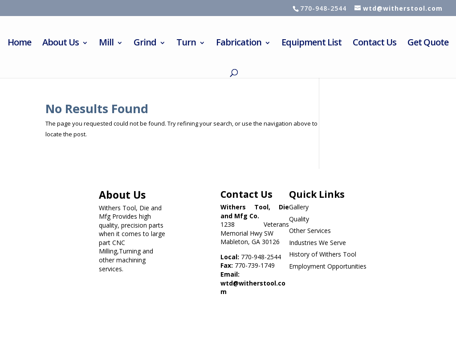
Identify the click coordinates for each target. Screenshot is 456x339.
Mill (106, 43)
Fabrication (238, 43)
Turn (186, 43)
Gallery (299, 207)
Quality (299, 219)
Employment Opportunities (327, 266)
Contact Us (374, 43)
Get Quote (427, 43)
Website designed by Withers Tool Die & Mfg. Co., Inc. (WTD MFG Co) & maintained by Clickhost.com (166, 308)
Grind (145, 43)
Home (19, 43)
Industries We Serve (317, 242)
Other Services (310, 230)
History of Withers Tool (322, 254)
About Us (60, 43)
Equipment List (311, 43)
